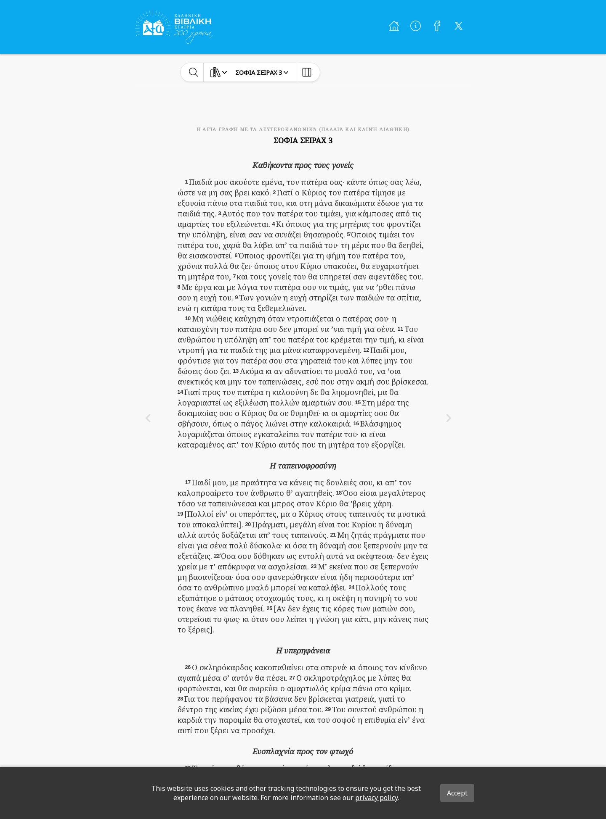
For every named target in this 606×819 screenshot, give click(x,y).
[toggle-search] (194, 72)
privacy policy (376, 797)
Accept (457, 793)
